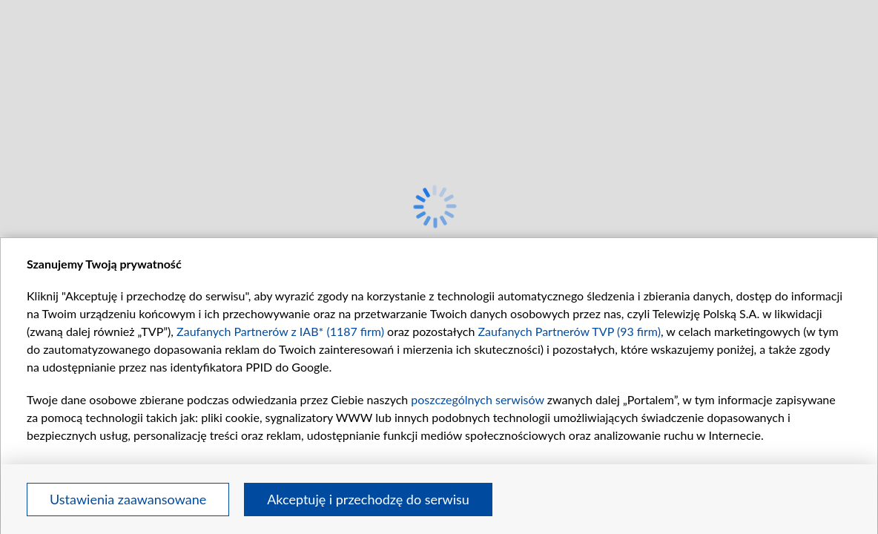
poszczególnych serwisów (477, 399)
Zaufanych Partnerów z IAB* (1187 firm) (280, 331)
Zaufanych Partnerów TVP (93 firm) (569, 331)
